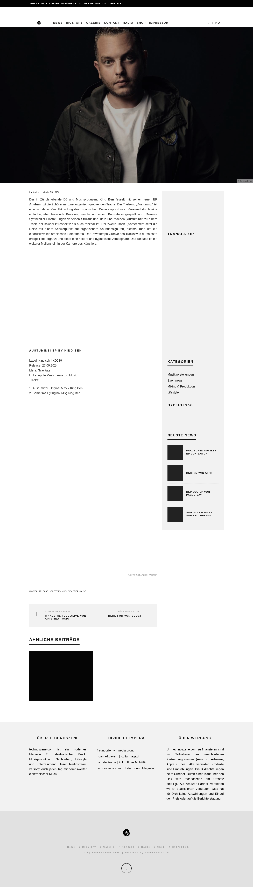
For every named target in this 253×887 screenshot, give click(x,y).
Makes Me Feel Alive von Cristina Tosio (65, 617)
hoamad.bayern (107, 756)
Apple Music (46, 375)
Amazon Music (67, 375)
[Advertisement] (193, 301)
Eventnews (68, 3)
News (58, 22)
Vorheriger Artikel (58, 612)
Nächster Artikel (129, 612)
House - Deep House (75, 591)
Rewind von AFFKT (200, 472)
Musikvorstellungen (44, 3)
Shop (141, 22)
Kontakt (111, 22)
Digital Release (39, 591)
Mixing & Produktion (92, 3)
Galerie (93, 22)
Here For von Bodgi (124, 615)
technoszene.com (109, 768)
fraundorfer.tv (106, 750)
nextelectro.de (106, 762)
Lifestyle (115, 3)
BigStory (74, 22)
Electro (56, 591)
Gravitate (44, 370)
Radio (128, 22)
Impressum (159, 22)
